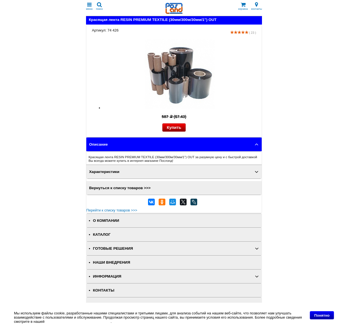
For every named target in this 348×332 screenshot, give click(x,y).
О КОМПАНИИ (106, 220)
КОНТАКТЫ (103, 290)
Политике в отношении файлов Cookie (78, 321)
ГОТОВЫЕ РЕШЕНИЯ (113, 248)
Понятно (322, 315)
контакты (256, 6)
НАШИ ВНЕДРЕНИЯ (111, 262)
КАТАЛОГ (102, 234)
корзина (243, 6)
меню (89, 6)
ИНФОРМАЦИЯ (107, 276)
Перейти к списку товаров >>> (111, 210)
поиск (99, 6)
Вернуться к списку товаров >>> (120, 188)
